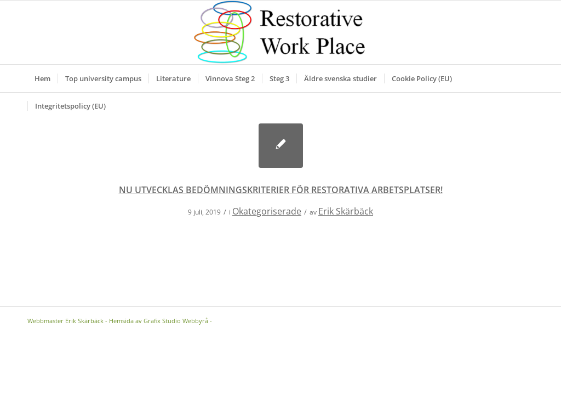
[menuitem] (42, 78)
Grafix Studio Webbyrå (176, 321)
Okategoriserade (266, 211)
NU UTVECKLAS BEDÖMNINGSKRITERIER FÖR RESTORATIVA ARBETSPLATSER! (281, 190)
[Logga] (281, 32)
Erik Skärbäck (345, 211)
